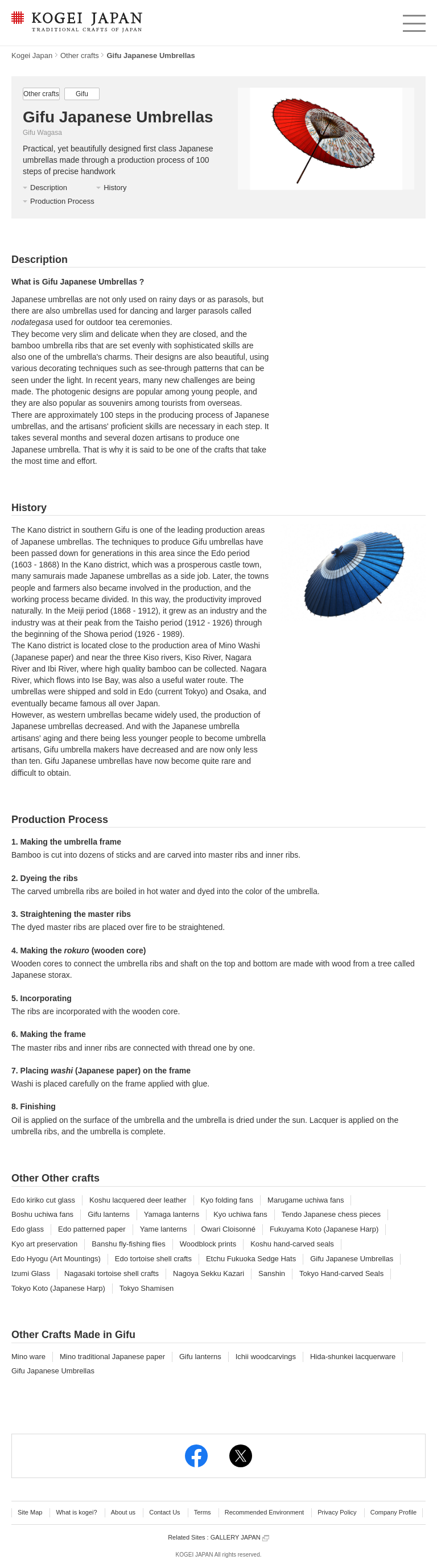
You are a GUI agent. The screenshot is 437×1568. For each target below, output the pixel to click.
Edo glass (27, 1229)
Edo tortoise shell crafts (153, 1258)
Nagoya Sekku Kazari (208, 1273)
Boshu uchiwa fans (42, 1214)
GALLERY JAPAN (240, 1537)
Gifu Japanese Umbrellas (351, 1258)
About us (123, 1512)
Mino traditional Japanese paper (112, 1356)
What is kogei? (76, 1512)
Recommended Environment (264, 1512)
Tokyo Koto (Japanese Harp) (58, 1288)
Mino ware (28, 1356)
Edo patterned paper (92, 1229)
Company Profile (393, 1512)
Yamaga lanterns (171, 1214)
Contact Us (164, 1512)
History (115, 187)
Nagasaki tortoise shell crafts (111, 1273)
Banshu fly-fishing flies (128, 1244)
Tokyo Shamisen (146, 1288)
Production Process (62, 201)
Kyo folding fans (227, 1200)
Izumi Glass (30, 1273)
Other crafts (79, 55)
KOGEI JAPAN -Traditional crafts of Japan (76, 23)
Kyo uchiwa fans (240, 1214)
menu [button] (413, 20)
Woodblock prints (208, 1244)
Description (48, 187)
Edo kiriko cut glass (43, 1200)
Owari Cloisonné (228, 1229)
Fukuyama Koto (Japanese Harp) (324, 1229)
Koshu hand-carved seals (292, 1244)
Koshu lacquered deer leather (138, 1200)
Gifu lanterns (109, 1214)
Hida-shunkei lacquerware (352, 1356)
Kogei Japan (31, 55)
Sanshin (271, 1273)
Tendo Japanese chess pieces (331, 1214)
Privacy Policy (337, 1512)
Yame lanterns (163, 1229)
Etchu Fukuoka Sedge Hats (251, 1258)
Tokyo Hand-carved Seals (341, 1273)
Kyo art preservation (44, 1244)
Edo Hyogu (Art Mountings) (56, 1258)
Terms (202, 1512)
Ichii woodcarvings (266, 1356)
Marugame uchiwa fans (305, 1200)
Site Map (30, 1512)
